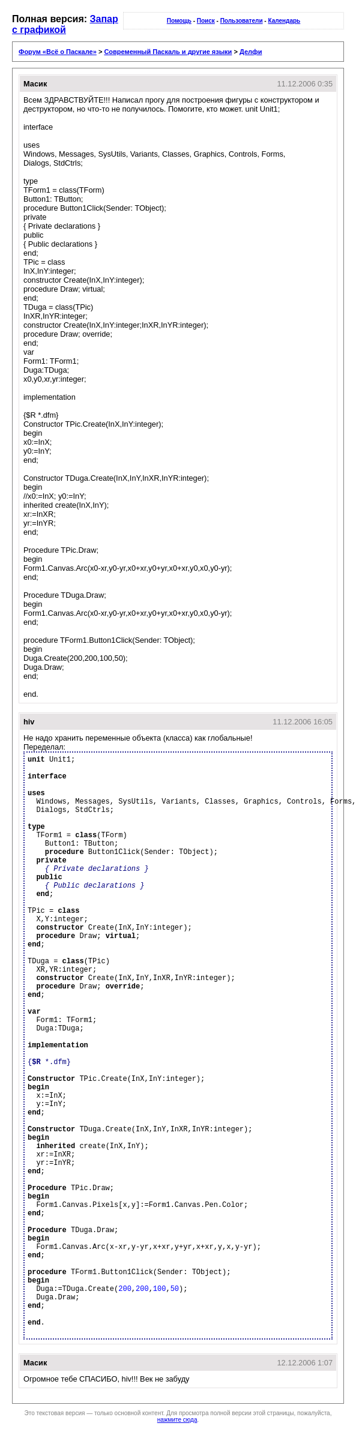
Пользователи (241, 20)
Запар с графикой (65, 24)
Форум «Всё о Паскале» (58, 51)
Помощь (179, 20)
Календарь (284, 20)
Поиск (206, 20)
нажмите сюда (177, 1419)
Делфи (251, 51)
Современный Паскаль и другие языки (168, 51)
